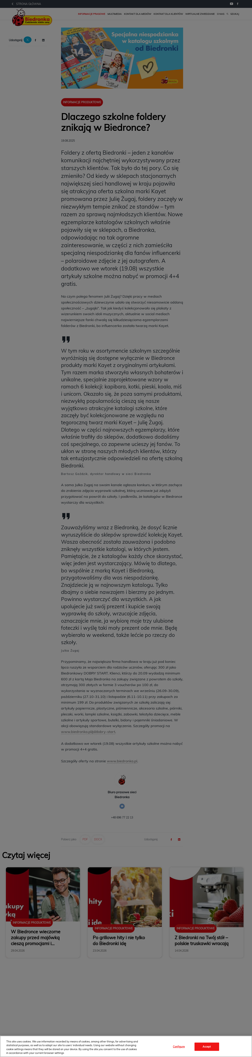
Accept (207, 1046)
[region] (126, 1046)
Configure (179, 1046)
